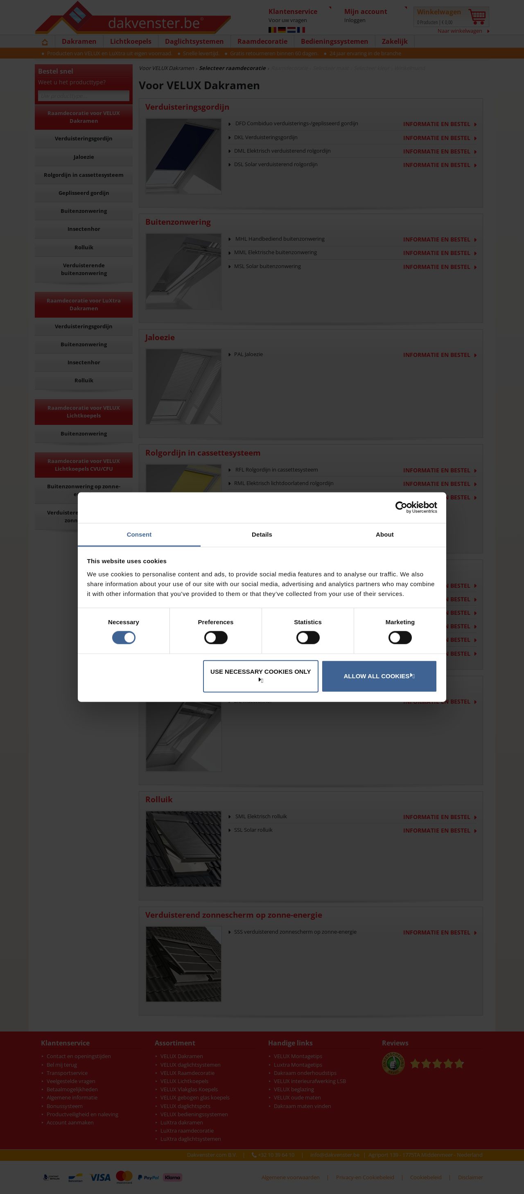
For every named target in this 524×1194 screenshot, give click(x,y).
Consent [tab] (139, 533)
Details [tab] (262, 533)
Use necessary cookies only (260, 675)
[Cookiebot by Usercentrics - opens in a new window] (401, 507)
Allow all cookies (378, 675)
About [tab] (385, 533)
